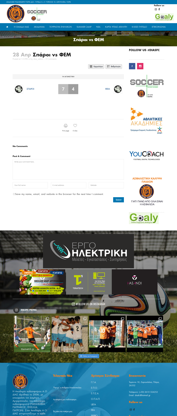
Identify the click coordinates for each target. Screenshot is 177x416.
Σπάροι (30, 89)
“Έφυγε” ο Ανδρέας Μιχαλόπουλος (67, 387)
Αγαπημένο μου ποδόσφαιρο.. (65, 399)
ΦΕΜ (107, 89)
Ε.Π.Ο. (94, 388)
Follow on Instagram (88, 356)
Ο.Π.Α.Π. (95, 399)
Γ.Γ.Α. (93, 382)
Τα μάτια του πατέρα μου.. (63, 411)
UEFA (93, 404)
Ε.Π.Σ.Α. (95, 393)
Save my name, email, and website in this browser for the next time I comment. (59, 194)
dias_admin (38, 59)
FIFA (93, 410)
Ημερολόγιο (96, 66)
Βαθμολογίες (114, 66)
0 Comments (51, 59)
